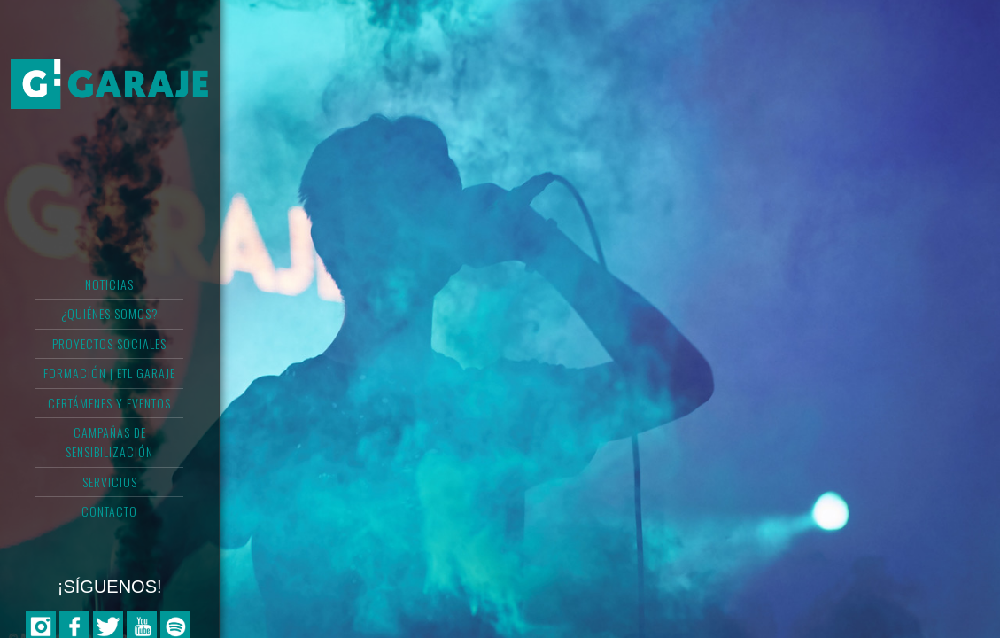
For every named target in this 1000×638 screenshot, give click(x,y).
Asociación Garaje (109, 84)
